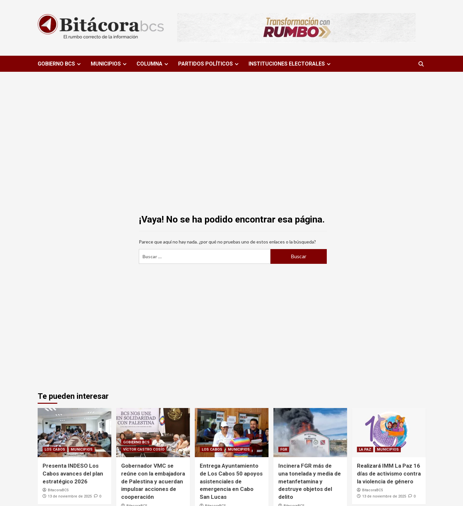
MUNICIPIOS (109, 64)
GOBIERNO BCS (60, 64)
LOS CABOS (55, 449)
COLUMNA (153, 64)
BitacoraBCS (58, 490)
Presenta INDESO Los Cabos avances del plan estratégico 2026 (73, 473)
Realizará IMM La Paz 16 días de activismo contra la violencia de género (389, 473)
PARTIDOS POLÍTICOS (209, 64)
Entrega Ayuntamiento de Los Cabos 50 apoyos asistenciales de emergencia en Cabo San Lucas (231, 481)
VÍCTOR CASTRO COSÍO (143, 449)
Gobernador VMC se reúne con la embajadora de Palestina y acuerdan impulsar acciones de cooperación (153, 481)
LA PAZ (365, 449)
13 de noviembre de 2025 (70, 496)
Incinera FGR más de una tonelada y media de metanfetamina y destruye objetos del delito (309, 481)
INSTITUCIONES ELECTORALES (290, 64)
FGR (283, 449)
